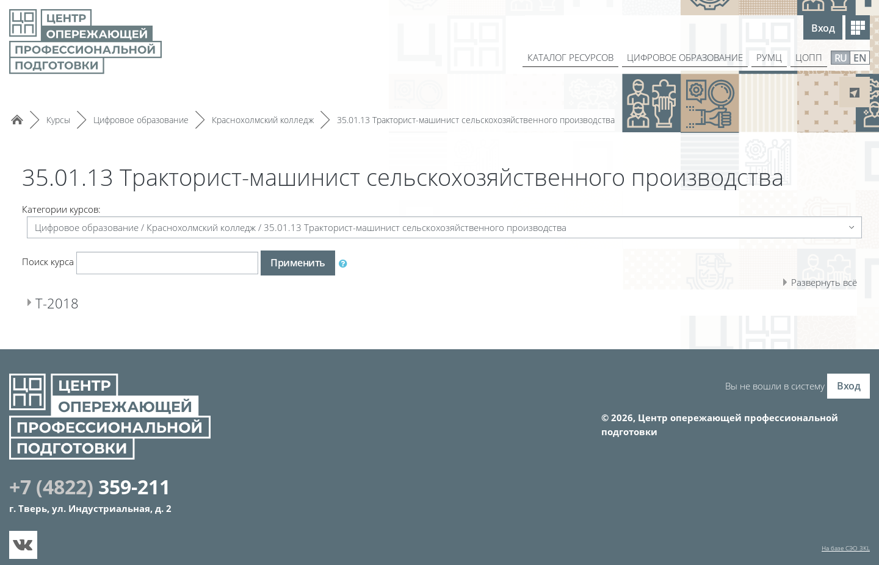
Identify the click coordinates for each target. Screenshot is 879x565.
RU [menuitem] (840, 58)
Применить (297, 262)
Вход (822, 28)
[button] (345, 263)
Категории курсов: (61, 209)
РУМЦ (767, 57)
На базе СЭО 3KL (846, 548)
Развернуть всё (824, 282)
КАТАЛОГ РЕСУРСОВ (558, 57)
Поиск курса (48, 261)
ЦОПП (808, 57)
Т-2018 (60, 302)
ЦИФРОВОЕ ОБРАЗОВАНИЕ (679, 57)
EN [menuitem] (859, 58)
